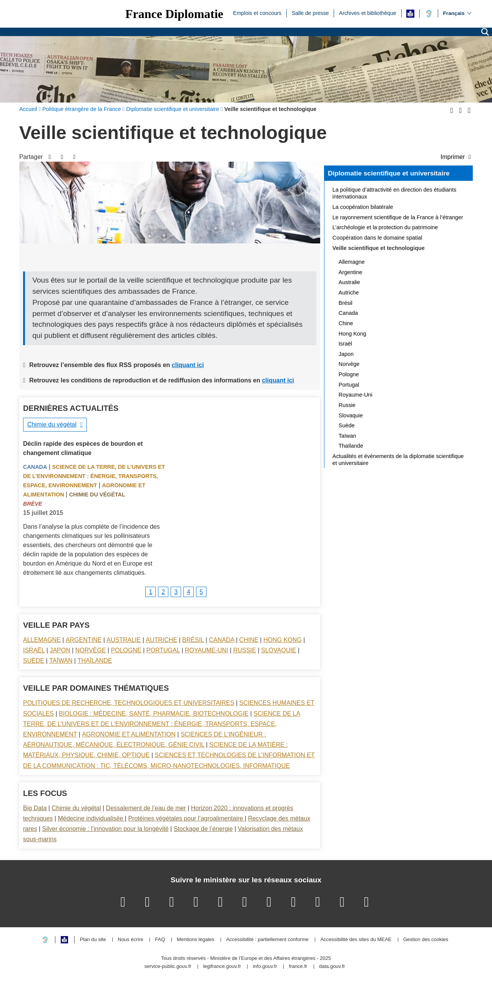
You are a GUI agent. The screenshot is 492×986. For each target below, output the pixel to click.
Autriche (161, 640)
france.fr (298, 966)
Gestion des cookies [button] (425, 940)
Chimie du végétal (51, 424)
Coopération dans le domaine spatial (377, 238)
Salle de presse (310, 12)
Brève (32, 504)
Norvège (90, 650)
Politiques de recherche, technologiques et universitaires (128, 703)
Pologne (126, 650)
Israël (34, 650)
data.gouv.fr (332, 966)
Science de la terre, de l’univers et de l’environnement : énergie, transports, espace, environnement (94, 476)
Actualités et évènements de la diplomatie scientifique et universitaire (398, 459)
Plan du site (93, 940)
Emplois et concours (257, 12)
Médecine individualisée (91, 818)
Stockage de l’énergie (203, 829)
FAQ (160, 940)
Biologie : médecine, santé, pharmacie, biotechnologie (153, 713)
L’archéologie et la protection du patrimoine (385, 227)
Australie (123, 640)
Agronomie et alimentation (129, 734)
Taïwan (60, 660)
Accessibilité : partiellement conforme (267, 940)
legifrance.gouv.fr (222, 966)
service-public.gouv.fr (168, 966)
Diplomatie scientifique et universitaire (389, 173)
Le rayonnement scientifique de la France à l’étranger (397, 217)
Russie (244, 650)
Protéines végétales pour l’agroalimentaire (186, 818)
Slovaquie (278, 650)
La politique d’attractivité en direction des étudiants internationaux (394, 193)
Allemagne (42, 640)
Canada (35, 467)
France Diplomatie (174, 14)
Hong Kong (282, 640)
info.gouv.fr (265, 966)
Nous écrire (130, 940)
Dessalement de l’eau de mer (146, 808)
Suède (33, 660)
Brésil (193, 640)
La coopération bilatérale (362, 207)
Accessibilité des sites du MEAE (355, 940)
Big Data (35, 808)
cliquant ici (188, 365)
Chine (248, 640)
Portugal (163, 650)
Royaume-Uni (206, 650)
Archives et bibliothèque (367, 12)
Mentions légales (195, 940)
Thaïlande (95, 660)
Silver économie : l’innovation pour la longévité (105, 829)
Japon (60, 650)
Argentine (83, 640)
